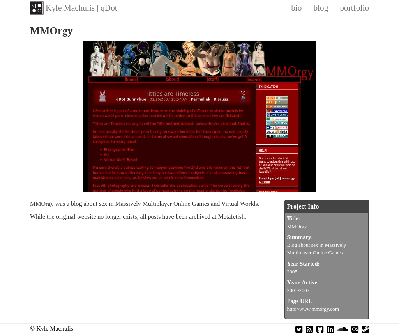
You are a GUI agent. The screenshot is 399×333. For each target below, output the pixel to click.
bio (296, 7)
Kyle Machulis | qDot (81, 7)
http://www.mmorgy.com (313, 309)
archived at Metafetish (217, 216)
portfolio (354, 7)
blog (320, 7)
